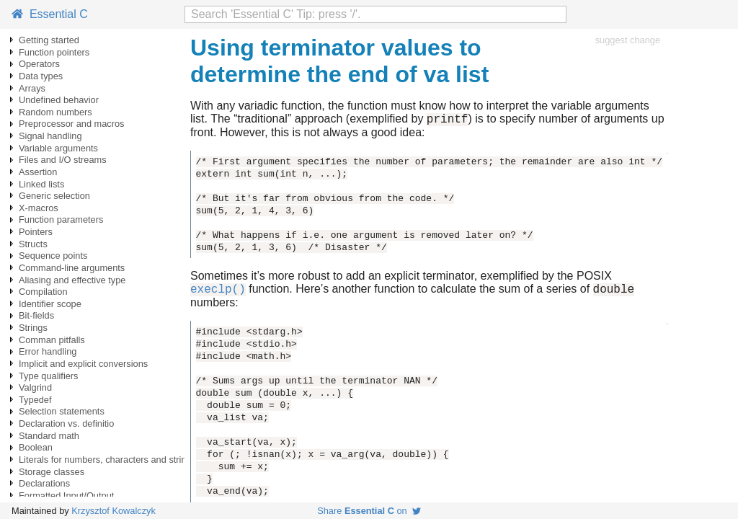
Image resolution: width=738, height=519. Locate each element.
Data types (41, 76)
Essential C (50, 14)
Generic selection (54, 195)
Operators (39, 63)
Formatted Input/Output (66, 495)
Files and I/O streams (63, 159)
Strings (33, 327)
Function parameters (61, 219)
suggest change (627, 40)
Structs (33, 244)
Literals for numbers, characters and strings (107, 459)
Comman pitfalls (52, 339)
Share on (369, 510)
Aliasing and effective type (72, 280)
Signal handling (50, 135)
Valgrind (35, 387)
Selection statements (62, 411)
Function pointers (54, 52)
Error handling (47, 351)
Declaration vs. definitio (66, 423)
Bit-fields (36, 315)
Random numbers (55, 112)
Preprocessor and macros (72, 123)
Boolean (36, 447)
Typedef (35, 399)
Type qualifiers (49, 376)
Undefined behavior (59, 99)
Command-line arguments (72, 267)
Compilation (43, 291)
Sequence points (53, 255)
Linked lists (41, 184)
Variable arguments (58, 148)
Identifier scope (50, 303)
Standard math (49, 435)
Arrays (32, 88)
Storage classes (51, 471)
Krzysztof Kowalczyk (113, 510)
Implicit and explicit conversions (83, 363)
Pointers (36, 231)
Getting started (49, 40)
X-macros (38, 208)
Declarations (44, 483)
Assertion (38, 172)
